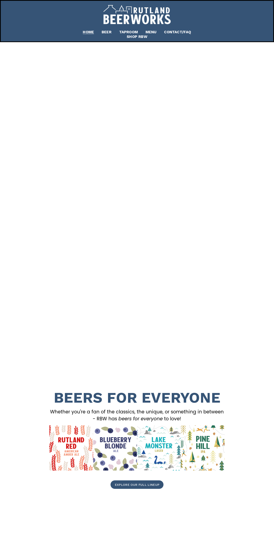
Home (88, 32)
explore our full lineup (137, 485)
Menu (151, 32)
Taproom (128, 32)
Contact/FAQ (177, 32)
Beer (106, 32)
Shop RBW (137, 36)
